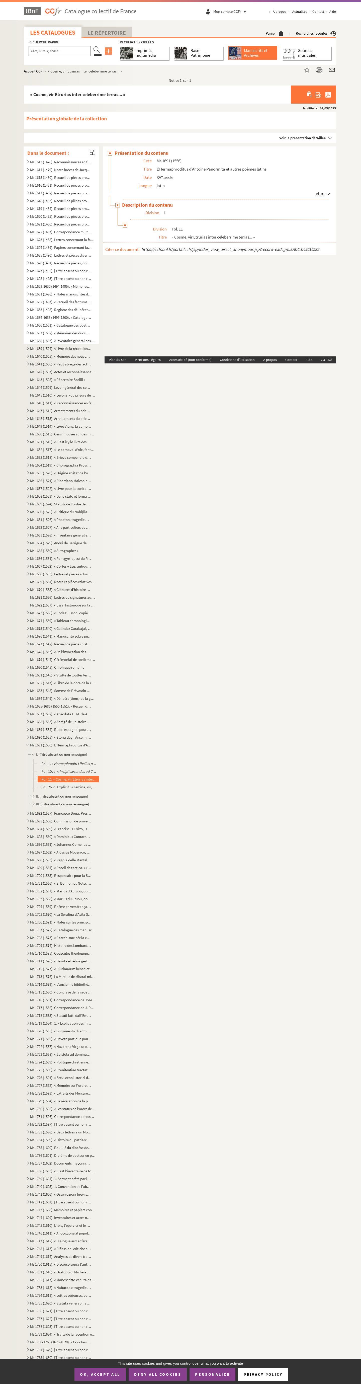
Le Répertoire (107, 32)
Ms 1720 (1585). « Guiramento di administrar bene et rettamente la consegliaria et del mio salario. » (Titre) (61, 1031)
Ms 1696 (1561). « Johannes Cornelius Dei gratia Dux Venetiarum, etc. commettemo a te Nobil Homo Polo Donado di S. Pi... (61, 844)
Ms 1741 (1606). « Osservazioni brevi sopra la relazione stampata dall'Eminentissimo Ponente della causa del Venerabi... (61, 1194)
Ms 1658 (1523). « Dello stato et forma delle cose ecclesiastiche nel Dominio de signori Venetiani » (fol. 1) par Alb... (61, 496)
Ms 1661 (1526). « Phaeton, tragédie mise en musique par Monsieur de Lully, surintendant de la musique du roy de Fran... (61, 519)
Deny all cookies (157, 1374)
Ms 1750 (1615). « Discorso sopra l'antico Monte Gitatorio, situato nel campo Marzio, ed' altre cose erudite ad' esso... (61, 1264)
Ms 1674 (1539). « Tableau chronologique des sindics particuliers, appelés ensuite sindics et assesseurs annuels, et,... (61, 620)
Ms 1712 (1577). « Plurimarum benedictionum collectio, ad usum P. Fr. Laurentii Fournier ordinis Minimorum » (63, 968)
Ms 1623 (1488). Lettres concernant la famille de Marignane (63, 239)
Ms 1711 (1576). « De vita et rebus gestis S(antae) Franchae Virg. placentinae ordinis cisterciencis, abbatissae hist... (61, 961)
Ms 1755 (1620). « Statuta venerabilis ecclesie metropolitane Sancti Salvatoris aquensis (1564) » (61, 1303)
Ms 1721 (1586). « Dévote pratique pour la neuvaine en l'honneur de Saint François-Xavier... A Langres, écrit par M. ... (61, 1038)
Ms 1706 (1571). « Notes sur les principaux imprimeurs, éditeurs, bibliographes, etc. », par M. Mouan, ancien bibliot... (61, 922)
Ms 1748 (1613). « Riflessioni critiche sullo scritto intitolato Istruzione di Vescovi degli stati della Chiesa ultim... (61, 1248)
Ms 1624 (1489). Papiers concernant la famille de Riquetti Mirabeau (61, 247)
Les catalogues (52, 32)
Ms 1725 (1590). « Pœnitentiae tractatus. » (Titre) (61, 1069)
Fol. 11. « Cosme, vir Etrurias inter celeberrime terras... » (69, 779)
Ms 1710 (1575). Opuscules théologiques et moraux (61, 953)
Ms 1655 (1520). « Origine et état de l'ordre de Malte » (61, 473)
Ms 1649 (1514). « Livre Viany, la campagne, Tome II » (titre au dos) (61, 426)
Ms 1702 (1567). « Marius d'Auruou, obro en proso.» (61, 891)
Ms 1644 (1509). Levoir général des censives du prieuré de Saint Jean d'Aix (61, 387)
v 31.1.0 (326, 359)
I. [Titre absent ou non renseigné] (61, 754)
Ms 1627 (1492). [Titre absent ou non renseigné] (61, 270)
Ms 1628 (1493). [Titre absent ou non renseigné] (61, 278)
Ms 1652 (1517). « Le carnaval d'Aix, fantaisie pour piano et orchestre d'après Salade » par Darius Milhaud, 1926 (63, 449)
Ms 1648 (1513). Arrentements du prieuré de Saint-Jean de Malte (61, 418)
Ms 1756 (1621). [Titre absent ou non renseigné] (61, 1311)
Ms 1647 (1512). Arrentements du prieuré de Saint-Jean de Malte (61, 410)
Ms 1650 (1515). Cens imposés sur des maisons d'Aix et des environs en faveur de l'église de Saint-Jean (63, 434)
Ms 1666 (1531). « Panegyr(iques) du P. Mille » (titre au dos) (61, 558)
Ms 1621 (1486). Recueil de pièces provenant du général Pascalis (61, 224)
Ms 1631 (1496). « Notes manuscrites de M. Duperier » (61, 294)
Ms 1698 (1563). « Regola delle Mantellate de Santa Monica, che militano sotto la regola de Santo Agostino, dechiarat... (61, 860)
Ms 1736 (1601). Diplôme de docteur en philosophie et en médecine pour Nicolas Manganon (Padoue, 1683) (63, 1155)
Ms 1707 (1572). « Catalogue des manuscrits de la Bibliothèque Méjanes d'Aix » (63, 930)
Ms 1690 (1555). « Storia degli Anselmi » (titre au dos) (61, 737)
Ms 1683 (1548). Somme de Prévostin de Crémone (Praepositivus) (61, 690)
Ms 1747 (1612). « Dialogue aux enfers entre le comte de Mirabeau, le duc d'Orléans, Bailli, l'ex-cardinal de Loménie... (61, 1241)
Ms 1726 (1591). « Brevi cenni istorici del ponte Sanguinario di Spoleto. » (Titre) (61, 1077)
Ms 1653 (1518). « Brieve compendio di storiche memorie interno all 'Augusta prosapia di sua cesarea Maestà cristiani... (61, 457)
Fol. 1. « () (69, 763)
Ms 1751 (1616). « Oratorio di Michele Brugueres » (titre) (61, 1272)
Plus (319, 194)
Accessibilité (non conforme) (190, 359)
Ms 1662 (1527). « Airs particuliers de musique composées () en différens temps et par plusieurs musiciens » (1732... (61, 527)
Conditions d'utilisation (237, 359)
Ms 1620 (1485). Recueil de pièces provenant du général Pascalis (61, 216)
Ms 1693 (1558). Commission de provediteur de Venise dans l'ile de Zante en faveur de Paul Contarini (61, 821)
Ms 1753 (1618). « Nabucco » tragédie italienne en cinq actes (61, 1287)
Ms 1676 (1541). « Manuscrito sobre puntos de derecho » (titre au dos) (61, 636)
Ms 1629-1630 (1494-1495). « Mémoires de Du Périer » (61, 286)
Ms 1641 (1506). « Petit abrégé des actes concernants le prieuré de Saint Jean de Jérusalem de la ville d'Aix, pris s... (61, 364)
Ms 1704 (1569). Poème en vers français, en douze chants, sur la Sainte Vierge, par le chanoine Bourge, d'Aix (61, 906)
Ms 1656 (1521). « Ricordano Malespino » (61, 480)
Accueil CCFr (34, 71)
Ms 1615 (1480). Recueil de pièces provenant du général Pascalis (61, 177)
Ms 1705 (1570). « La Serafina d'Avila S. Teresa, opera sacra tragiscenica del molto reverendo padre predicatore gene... (61, 914)
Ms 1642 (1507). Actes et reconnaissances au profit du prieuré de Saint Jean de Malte (63, 371)
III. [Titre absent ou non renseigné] (62, 804)
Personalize (212, 1374)
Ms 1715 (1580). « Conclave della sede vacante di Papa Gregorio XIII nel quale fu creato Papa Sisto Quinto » (61, 992)
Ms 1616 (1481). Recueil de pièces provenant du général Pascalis (61, 185)
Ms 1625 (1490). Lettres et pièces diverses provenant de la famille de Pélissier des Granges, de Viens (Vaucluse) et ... (61, 255)
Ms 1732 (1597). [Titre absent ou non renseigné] (61, 1124)
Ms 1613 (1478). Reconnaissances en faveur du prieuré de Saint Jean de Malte (61, 162)
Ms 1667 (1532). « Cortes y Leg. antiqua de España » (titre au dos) (61, 566)
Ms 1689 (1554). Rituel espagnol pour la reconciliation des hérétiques (61, 729)
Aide (332, 11)
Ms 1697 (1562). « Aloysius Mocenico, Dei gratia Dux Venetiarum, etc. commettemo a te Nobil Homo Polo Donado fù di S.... (61, 852)
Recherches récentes (316, 33)
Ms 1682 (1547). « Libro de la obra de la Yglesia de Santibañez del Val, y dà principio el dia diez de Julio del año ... (63, 682)
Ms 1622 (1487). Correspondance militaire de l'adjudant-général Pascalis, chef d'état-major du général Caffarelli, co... (61, 231)
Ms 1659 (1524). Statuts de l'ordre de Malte (61, 504)
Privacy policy (263, 1374)
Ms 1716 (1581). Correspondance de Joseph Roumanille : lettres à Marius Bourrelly (63, 999)
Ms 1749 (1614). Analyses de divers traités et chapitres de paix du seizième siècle (61, 1256)
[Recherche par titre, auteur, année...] (60, 51)
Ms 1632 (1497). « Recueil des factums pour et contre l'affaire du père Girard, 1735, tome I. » (61, 301)
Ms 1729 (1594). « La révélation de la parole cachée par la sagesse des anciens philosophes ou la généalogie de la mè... (61, 1101)
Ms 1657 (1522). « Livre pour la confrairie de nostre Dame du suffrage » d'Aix (61, 488)
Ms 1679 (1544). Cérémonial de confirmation (63, 659)
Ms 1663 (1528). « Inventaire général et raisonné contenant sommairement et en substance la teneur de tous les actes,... (61, 535)
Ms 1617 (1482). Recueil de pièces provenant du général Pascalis (61, 193)
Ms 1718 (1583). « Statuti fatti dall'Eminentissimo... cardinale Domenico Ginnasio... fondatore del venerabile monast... (61, 1015)
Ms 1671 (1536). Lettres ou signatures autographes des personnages (63, 597)
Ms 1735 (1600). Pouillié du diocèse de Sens (61, 1147)
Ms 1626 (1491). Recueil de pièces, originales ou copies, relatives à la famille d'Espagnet (61, 263)
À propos (279, 11)
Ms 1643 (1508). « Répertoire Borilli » (57, 379)
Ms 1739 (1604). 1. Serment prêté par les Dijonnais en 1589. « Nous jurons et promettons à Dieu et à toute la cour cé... (61, 1178)
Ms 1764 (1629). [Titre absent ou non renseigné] (61, 1349)
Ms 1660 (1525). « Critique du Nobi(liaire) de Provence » (61, 511)
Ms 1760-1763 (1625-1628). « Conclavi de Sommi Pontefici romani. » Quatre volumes (61, 1342)
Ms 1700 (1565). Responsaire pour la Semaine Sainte (61, 875)
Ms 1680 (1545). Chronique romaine (57, 667)
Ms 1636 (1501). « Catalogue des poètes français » (61, 325)
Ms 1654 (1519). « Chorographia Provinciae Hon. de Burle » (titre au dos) (61, 465)
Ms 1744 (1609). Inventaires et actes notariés (61, 1217)
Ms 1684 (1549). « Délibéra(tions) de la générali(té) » (63, 698)
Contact (318, 11)
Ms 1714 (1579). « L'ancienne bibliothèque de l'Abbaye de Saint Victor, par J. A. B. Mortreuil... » (61, 984)
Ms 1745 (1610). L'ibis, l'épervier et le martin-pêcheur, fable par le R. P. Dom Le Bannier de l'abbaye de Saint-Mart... (61, 1225)
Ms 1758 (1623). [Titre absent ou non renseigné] (61, 1326)
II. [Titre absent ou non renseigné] (62, 796)
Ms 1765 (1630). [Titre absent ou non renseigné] (61, 1357)
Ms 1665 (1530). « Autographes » (54, 550)
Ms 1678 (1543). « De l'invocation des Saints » (61, 651)
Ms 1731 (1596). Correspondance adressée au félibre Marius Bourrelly (63, 1116)
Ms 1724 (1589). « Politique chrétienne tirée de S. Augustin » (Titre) (61, 1062)
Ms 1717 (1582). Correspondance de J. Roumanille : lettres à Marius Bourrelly (63, 1007)
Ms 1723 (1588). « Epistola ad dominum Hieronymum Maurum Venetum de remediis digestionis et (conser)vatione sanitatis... (61, 1054)
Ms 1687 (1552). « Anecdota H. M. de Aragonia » (61, 714)
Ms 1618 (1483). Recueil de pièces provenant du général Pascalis (61, 200)
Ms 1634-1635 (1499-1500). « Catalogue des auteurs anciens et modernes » (61, 317)
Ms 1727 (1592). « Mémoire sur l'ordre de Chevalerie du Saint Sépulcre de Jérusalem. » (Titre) (61, 1085)
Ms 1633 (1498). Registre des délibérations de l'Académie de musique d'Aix (61, 309)
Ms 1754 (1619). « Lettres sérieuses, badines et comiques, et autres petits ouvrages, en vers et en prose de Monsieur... (61, 1295)
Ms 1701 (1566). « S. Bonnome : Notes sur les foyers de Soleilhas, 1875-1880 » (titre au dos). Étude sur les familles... (61, 883)
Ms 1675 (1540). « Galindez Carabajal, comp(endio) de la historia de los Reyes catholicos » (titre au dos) (61, 628)
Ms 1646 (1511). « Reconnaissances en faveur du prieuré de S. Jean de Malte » (63, 403)
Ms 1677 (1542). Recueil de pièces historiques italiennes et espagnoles (61, 644)
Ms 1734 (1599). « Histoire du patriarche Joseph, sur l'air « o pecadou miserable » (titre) (61, 1139)
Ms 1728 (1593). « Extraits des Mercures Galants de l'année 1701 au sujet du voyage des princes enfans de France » (61, 1093)
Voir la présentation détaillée (302, 137)
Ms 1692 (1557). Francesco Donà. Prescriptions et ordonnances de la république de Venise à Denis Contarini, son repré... (61, 813)
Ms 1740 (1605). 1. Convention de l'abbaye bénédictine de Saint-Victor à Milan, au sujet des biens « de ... (61, 1186)
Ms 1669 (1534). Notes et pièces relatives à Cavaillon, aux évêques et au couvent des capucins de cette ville (63, 581)
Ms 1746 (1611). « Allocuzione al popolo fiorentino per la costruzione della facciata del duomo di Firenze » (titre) (61, 1233)
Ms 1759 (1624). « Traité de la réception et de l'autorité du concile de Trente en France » (63, 1334)
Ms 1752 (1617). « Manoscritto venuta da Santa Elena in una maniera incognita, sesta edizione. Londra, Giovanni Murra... (63, 1279)
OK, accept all (100, 1374)
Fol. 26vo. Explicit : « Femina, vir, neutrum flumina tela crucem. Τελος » (69, 787)
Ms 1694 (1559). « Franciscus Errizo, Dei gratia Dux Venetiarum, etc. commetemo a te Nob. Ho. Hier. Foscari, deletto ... (61, 828)
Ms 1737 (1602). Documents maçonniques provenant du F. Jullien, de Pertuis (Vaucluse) (61, 1163)
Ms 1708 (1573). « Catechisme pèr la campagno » (61, 937)
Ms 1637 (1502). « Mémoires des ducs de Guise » (61, 333)
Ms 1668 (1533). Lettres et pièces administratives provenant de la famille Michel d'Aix (61, 574)
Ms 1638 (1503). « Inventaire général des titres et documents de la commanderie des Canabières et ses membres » (63, 340)
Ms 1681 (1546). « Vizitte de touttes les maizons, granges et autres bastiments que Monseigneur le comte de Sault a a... (61, 675)
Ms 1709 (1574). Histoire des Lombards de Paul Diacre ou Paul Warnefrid (61, 945)
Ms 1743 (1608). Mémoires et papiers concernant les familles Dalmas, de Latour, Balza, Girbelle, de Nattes (63, 1209)
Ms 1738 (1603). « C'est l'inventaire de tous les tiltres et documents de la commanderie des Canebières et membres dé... (63, 1171)
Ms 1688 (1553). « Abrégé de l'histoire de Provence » (61, 721)
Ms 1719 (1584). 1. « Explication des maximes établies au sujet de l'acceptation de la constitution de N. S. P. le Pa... (61, 1023)
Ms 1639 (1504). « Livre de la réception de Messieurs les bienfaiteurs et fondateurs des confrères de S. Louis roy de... (61, 348)
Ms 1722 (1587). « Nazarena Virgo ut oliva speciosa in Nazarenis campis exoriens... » (61, 1046)
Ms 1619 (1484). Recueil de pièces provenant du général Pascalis (61, 208)
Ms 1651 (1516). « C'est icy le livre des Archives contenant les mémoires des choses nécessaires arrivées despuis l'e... (61, 441)
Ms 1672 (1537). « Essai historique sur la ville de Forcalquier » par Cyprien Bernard (63, 605)
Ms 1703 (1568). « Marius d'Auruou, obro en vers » (61, 898)
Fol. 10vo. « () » (69, 771)
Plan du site (117, 359)
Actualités (299, 11)
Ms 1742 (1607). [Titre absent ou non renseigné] (61, 1202)
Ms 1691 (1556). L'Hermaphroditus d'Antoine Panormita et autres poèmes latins (61, 745)
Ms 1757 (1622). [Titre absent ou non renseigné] (61, 1318)
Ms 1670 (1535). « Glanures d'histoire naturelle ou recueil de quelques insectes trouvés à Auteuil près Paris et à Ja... (61, 589)
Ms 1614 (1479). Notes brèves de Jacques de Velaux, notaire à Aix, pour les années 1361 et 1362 (61, 169)
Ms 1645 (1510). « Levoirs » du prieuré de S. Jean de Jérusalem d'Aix (63, 395)
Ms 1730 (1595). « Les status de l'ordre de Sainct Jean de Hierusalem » (63, 1108)
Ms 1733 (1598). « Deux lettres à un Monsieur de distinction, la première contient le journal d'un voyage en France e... (61, 1132)
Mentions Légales (148, 359)
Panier (274, 33)
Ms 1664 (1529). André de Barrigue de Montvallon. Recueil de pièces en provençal (61, 543)
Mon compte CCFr (230, 11)
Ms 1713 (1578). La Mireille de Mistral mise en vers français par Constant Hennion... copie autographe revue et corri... (63, 976)
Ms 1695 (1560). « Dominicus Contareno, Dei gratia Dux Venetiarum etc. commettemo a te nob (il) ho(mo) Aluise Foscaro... (61, 836)
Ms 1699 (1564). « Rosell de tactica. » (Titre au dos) (61, 867)
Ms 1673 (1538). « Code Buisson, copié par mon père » (61, 612)
